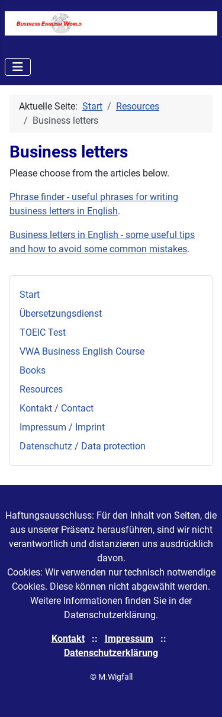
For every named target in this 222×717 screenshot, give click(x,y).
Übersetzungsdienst (61, 313)
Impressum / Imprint (62, 427)
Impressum (129, 638)
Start (30, 294)
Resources (41, 389)
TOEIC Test (43, 332)
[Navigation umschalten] (18, 67)
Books (33, 370)
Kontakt (68, 638)
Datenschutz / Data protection (83, 446)
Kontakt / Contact (57, 408)
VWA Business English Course (82, 351)
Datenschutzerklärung (111, 652)
